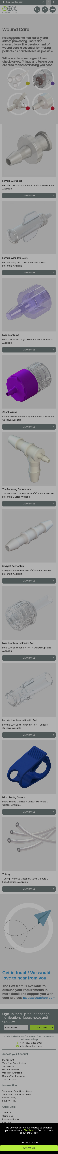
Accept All (29, 1148)
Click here (29, 1130)
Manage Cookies (29, 1142)
